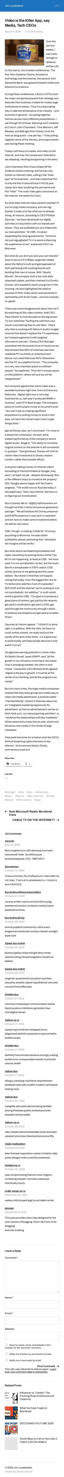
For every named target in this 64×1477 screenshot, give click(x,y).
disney (20, 796)
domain (9, 1208)
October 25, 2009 (15, 896)
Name (9, 1297)
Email (9, 1313)
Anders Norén (25, 1471)
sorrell (9, 799)
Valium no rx (12, 1020)
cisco (9, 796)
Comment (11, 1257)
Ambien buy (12, 994)
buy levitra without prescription (23, 892)
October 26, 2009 (15, 921)
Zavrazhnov (12, 866)
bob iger (11, 792)
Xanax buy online (15, 943)
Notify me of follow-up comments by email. (30, 1354)
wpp (38, 799)
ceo (30, 792)
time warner (24, 799)
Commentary (35, 31)
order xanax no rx (15, 1191)
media (51, 796)
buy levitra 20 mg (14, 917)
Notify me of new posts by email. (25, 1360)
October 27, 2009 (14, 998)
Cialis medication (15, 1143)
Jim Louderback (14, 5)
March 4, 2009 (13, 31)
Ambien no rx (12, 1165)
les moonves (36, 796)
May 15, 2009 (12, 844)
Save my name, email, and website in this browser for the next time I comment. (28, 1346)
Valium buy (11, 1071)
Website (9, 1329)
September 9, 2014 (16, 1212)
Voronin (9, 841)
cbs (22, 792)
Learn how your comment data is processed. (30, 1370)
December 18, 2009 (16, 1194)
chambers (42, 792)
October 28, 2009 (15, 1100)
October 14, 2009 (14, 870)
